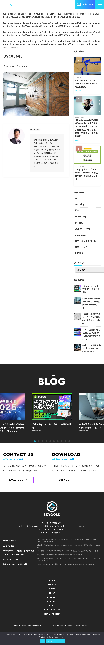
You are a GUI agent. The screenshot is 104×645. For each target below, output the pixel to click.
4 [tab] (46, 441)
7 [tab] (58, 441)
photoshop (81, 216)
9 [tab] (65, 441)
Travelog (80, 204)
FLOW (52, 593)
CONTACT (52, 601)
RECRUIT (52, 605)
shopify (79, 222)
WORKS (52, 589)
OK (42, 641)
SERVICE (52, 584)
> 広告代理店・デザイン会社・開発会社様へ (26, 625)
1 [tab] (35, 441)
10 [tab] (69, 441)
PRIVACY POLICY (52, 610)
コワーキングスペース (85, 240)
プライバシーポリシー (55, 641)
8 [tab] (61, 441)
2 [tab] (38, 441)
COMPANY (52, 597)
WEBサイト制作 (82, 228)
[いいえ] (101, 638)
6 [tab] (54, 441)
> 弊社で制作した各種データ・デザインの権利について (73, 625)
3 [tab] (42, 441)
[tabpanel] (52, 415)
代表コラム (80, 210)
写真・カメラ (81, 247)
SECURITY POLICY (52, 614)
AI (76, 198)
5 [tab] (50, 441)
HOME (52, 580)
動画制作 (79, 253)
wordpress (81, 234)
